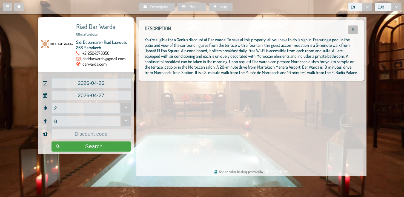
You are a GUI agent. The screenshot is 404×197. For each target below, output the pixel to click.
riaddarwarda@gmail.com (104, 58)
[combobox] (360, 7)
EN (353, 7)
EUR (381, 7)
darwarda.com (94, 64)
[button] (7, 7)
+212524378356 (95, 53)
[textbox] (91, 83)
